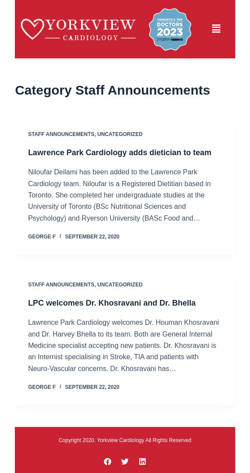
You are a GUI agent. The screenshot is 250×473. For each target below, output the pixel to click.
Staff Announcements (61, 134)
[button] (216, 29)
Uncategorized (120, 134)
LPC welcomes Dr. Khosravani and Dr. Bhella (111, 303)
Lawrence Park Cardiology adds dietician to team (119, 152)
